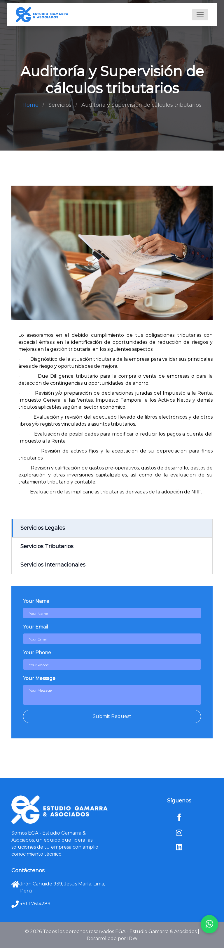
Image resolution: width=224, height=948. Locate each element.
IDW (132, 938)
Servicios (59, 105)
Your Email (35, 627)
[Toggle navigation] (200, 14)
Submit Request (112, 716)
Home (30, 105)
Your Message (39, 678)
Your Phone (37, 652)
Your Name (36, 601)
